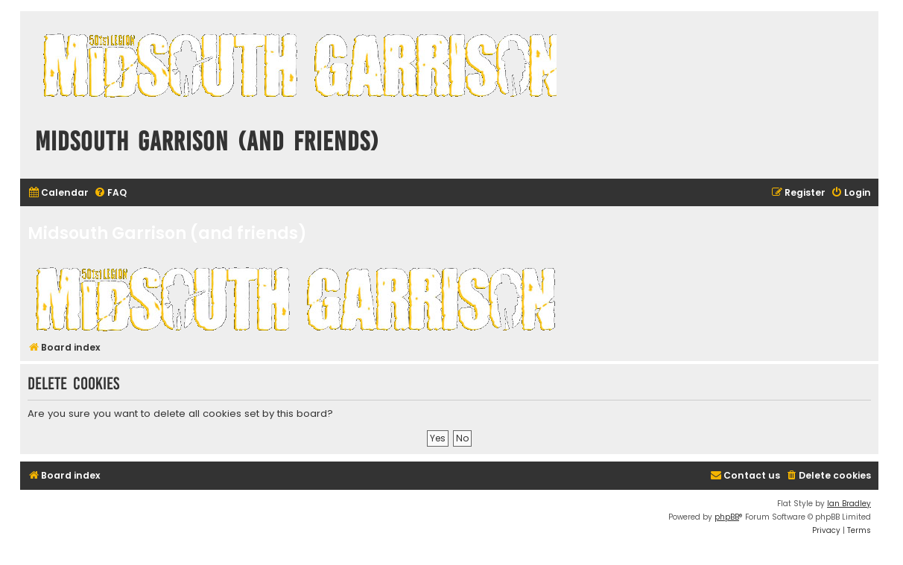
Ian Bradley (849, 503)
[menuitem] (58, 193)
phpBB (727, 517)
